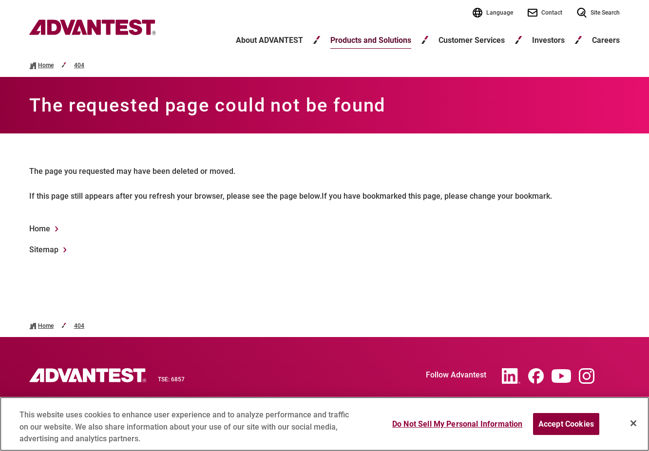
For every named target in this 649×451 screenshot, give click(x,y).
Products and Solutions (370, 40)
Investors (548, 40)
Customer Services (472, 40)
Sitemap (43, 249)
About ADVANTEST (269, 40)
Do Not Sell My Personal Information (457, 427)
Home (46, 65)
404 (79, 65)
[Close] (633, 427)
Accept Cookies (566, 427)
